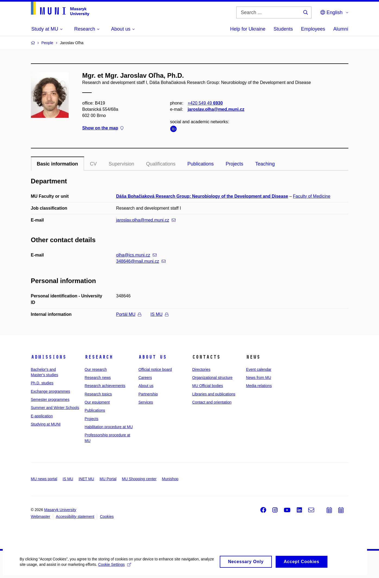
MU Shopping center (139, 479)
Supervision (121, 164)
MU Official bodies (207, 386)
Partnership (148, 394)
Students (283, 29)
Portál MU (128, 314)
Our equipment (97, 402)
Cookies (107, 516)
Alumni (340, 29)
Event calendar (258, 369)
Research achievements (105, 386)
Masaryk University (60, 510)
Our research (96, 369)
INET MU (86, 479)
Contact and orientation (211, 402)
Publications (200, 164)
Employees (313, 29)
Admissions (48, 357)
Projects (234, 164)
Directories (201, 369)
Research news (98, 377)
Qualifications (161, 164)
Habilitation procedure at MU (109, 427)
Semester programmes (50, 399)
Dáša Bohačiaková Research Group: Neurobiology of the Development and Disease (202, 196)
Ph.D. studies (42, 383)
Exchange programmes (50, 391)
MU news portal (44, 479)
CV (93, 164)
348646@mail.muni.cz (140, 261)
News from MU (258, 377)
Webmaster (40, 516)
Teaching (265, 164)
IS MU (159, 314)
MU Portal (108, 479)
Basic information (57, 164)
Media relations (259, 386)
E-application (42, 416)
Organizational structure (212, 377)
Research (99, 357)
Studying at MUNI (46, 424)
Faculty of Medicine (311, 196)
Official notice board (155, 369)
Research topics (98, 394)
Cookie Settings (128, 568)
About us (152, 357)
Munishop (170, 479)
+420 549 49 (204, 103)
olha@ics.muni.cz (136, 255)
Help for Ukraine (247, 29)
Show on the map (102, 128)
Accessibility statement (75, 516)
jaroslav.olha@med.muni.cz (215, 109)
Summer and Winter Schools (55, 407)
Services (145, 402)
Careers (145, 377)
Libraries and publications (213, 394)
